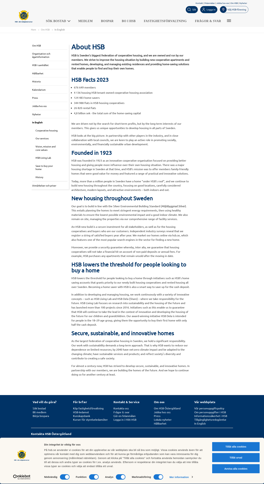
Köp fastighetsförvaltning (88, 408)
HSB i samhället (40, 65)
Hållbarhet (37, 73)
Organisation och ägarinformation (41, 55)
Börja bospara (41, 415)
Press (35, 97)
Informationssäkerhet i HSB (210, 415)
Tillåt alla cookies (235, 446)
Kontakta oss (121, 408)
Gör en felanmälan (124, 415)
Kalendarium (39, 89)
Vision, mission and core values (46, 148)
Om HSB (234, 3)
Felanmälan (210, 3)
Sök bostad (60, 21)
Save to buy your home (44, 167)
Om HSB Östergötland (167, 408)
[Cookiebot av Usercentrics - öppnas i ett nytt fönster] (22, 477)
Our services (42, 138)
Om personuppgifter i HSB (210, 412)
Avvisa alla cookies (235, 468)
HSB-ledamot (81, 412)
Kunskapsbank (81, 415)
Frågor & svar (210, 21)
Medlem (87, 21)
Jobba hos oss (222, 3)
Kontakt (199, 3)
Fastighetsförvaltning (167, 21)
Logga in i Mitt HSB (124, 419)
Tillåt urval (236, 458)
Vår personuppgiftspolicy (209, 408)
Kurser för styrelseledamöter (90, 419)
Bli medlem (39, 412)
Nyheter (243, 3)
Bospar (109, 21)
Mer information (179, 477)
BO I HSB (131, 21)
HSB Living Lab (43, 157)
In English (37, 122)
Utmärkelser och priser (44, 185)
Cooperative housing (47, 130)
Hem (33, 29)
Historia (36, 81)
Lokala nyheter (163, 419)
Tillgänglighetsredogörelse (210, 419)
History (39, 177)
